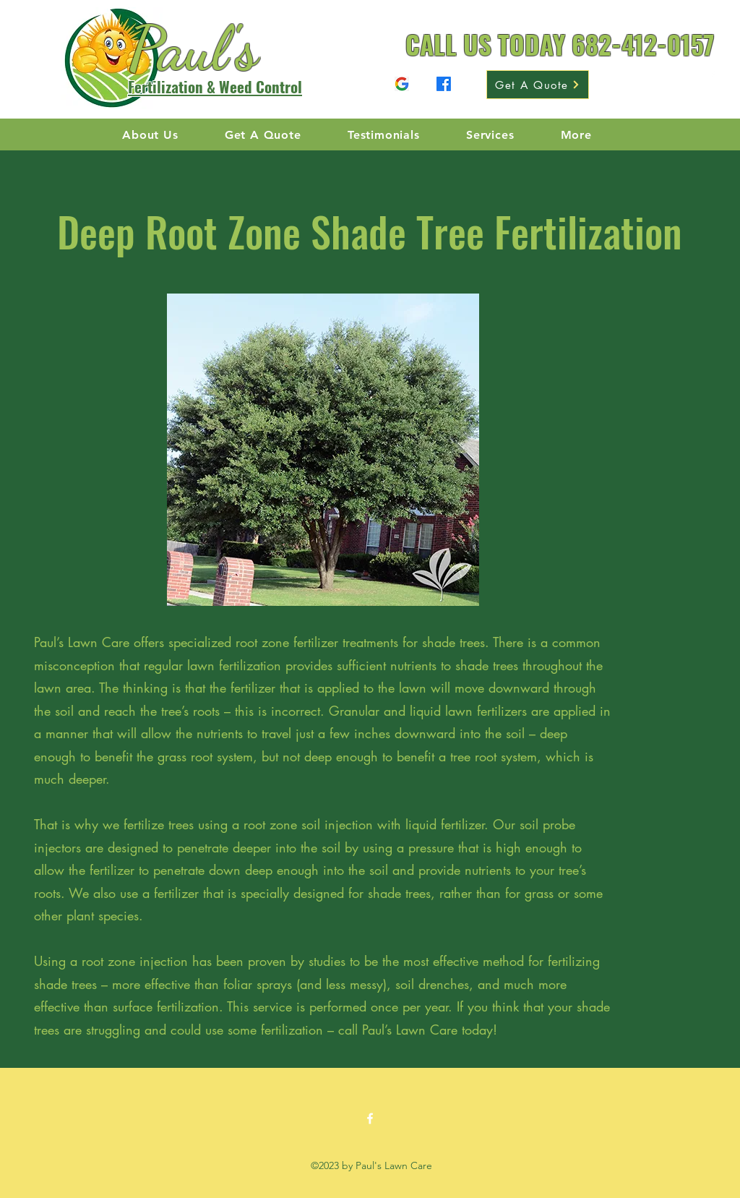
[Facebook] (402, 84)
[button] (576, 135)
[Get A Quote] (537, 84)
